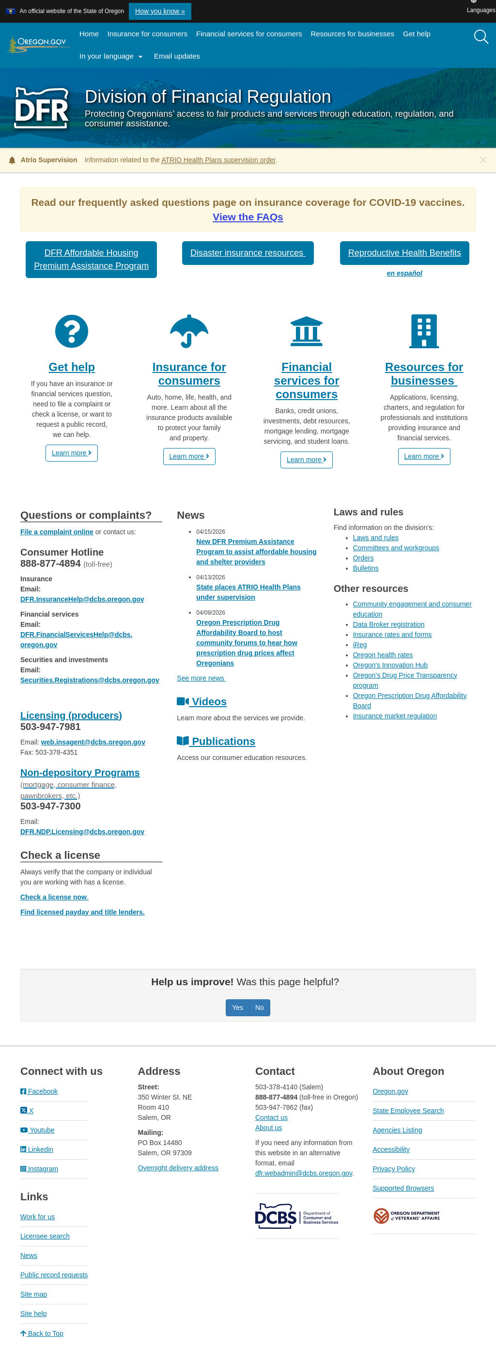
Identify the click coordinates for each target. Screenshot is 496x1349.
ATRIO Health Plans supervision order (218, 160)
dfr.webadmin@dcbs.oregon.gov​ (303, 1173)
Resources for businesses (353, 34)
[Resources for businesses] (424, 351)
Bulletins (366, 568)
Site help (33, 1314)
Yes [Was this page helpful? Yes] (237, 1007)
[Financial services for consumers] (307, 357)
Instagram (39, 1169)
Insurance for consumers (147, 34)
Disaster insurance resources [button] (248, 253)
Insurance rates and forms (392, 634)
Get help (417, 34)
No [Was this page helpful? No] (259, 1007)
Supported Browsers (403, 1188)
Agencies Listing (397, 1130)
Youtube (37, 1130)
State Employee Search (408, 1111)
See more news (201, 678)
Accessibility (391, 1149)
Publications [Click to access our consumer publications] (216, 741)
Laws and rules (376, 538)
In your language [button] (112, 57)
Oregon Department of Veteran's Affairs (407, 1216)
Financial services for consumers (249, 34)
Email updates (179, 59)
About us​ (268, 1128)
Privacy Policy (394, 1169)
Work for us (37, 1217)
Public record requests (54, 1275)
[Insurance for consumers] (189, 363)
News (28, 1255)
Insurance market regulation (395, 716)
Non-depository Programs (80, 783)
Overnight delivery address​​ (178, 1168)
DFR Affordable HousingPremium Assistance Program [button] (91, 259)
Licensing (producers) (71, 715)
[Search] (481, 37)
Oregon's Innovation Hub (390, 665)
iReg (360, 645)
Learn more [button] (72, 453)
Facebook (39, 1091)
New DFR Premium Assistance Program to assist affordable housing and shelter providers (256, 552)
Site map (33, 1294)
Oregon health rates (383, 655)
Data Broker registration (389, 624)
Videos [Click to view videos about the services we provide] (202, 702)
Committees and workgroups (396, 548)
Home (89, 34)
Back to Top (41, 1333)
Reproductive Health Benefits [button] (404, 253)
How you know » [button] (160, 11)
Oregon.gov (390, 1091)
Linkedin (36, 1149)
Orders (363, 558)
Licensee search (45, 1236)
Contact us (271, 1117)
